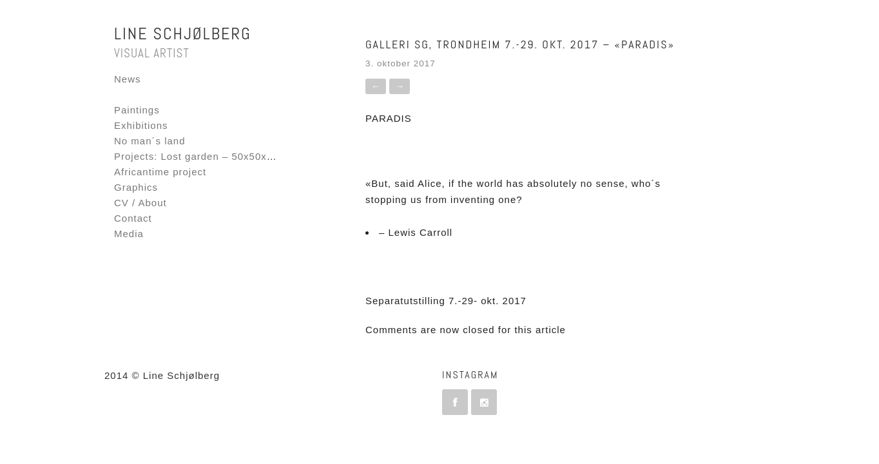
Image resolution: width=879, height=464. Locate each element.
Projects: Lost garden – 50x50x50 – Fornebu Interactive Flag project (281, 156)
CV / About (140, 202)
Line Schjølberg (182, 33)
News (127, 78)
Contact (133, 218)
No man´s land (150, 140)
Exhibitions (141, 125)
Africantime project (160, 171)
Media (129, 233)
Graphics (136, 187)
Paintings (137, 109)
